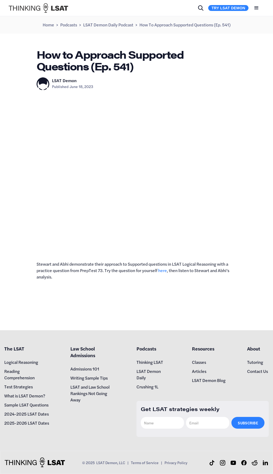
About (253, 348)
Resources (203, 348)
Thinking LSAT (149, 362)
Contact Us (257, 371)
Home (48, 25)
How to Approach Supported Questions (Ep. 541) (185, 25)
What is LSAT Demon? (24, 396)
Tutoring (255, 362)
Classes (199, 362)
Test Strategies (18, 387)
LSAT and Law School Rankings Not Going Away (90, 393)
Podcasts (68, 25)
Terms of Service (145, 462)
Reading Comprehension (19, 374)
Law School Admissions (82, 352)
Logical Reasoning (21, 362)
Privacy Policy (175, 462)
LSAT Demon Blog (209, 380)
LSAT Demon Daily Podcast (108, 25)
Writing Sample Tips (89, 378)
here (162, 270)
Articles (199, 371)
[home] (38, 8)
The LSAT (14, 348)
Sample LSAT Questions (26, 405)
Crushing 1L (147, 387)
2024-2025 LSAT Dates (26, 414)
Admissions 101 (84, 369)
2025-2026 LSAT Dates (26, 423)
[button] (256, 8)
